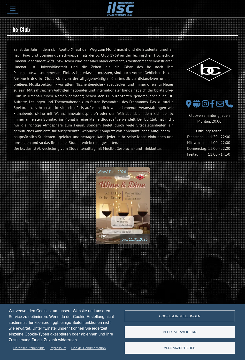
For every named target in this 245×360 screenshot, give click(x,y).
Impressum (58, 348)
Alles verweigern (180, 332)
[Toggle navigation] (12, 9)
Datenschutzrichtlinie (29, 348)
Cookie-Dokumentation (88, 348)
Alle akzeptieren (180, 348)
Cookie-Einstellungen (179, 316)
